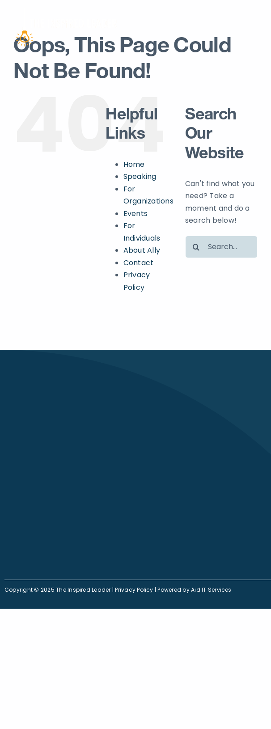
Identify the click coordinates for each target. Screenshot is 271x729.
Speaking (140, 176)
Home (134, 164)
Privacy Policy (134, 589)
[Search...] (221, 247)
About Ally (141, 250)
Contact (138, 263)
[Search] (196, 247)
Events (135, 213)
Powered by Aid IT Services (194, 589)
